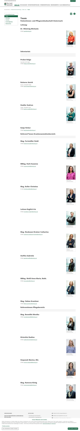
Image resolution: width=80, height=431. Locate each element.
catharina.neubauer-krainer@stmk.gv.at (33, 234)
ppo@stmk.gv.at (27, 31)
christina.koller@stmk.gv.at (30, 189)
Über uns (16, 5)
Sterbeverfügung (45, 5)
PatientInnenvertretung (15, 9)
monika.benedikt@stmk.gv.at (30, 317)
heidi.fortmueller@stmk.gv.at (30, 143)
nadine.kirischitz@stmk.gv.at (30, 339)
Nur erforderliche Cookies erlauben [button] (10, 428)
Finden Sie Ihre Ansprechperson (59, 413)
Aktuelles (8, 18)
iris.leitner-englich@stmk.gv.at (31, 211)
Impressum (54, 423)
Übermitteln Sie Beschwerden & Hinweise (61, 418)
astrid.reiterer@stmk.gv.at (30, 86)
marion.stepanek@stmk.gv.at (30, 362)
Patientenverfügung (34, 5)
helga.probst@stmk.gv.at (29, 63)
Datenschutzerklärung (47, 423)
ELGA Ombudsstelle (64, 5)
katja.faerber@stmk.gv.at (29, 130)
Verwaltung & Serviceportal (34, 415)
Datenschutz (8, 23)
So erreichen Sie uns (10, 14)
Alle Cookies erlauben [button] (72, 428)
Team (28, 9)
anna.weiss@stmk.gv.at (29, 281)
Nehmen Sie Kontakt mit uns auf (60, 415)
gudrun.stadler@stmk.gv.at (30, 109)
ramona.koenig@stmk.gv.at (30, 385)
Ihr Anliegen (23, 5)
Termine (7, 20)
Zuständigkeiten (9, 21)
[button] (6, 425)
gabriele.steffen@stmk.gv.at (30, 258)
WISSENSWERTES (55, 5)
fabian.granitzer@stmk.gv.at (30, 303)
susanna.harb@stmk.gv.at (30, 166)
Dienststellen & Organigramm (35, 417)
